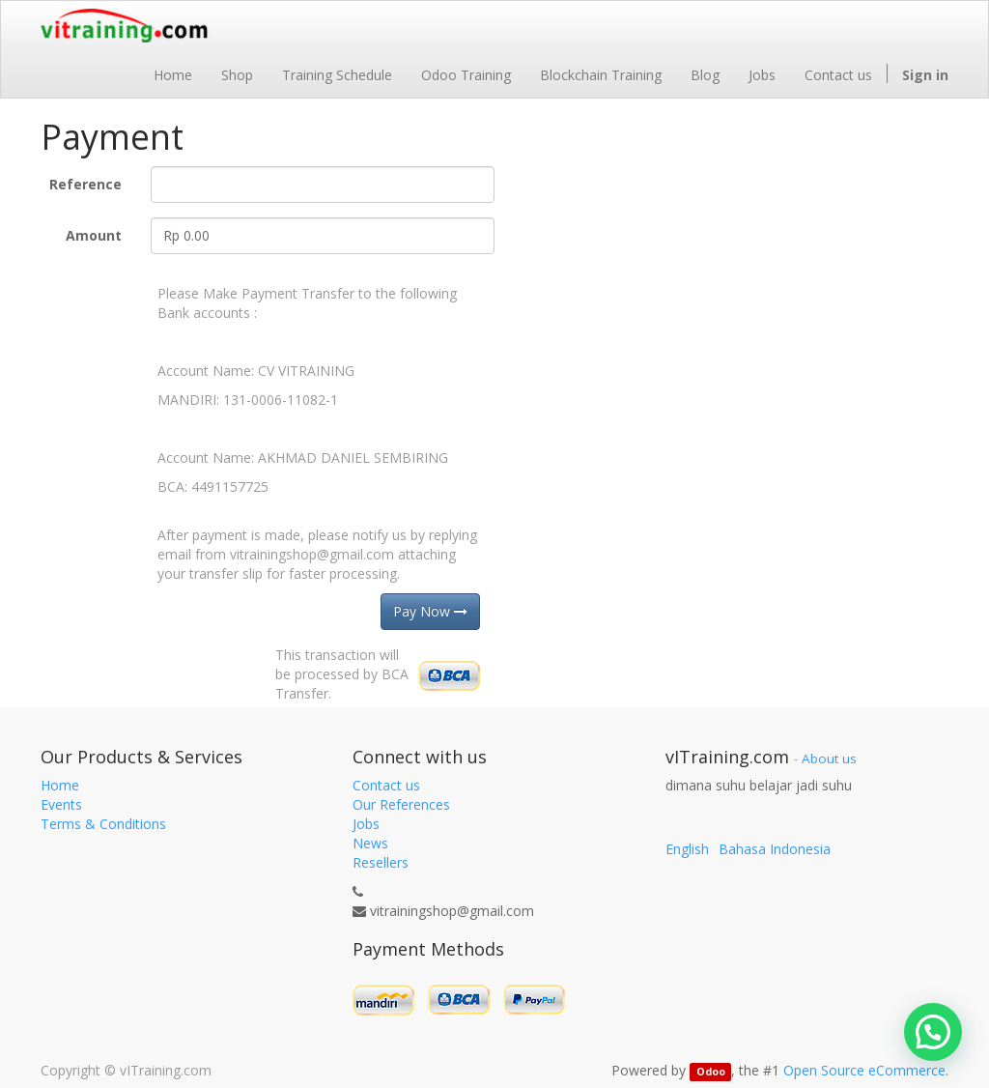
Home (60, 785)
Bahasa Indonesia (775, 849)
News (370, 843)
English (687, 849)
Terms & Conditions (103, 824)
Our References (401, 804)
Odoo (710, 1071)
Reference (85, 184)
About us (829, 758)
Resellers (381, 862)
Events (61, 804)
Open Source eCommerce (864, 1070)
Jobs (366, 824)
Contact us (386, 785)
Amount (94, 235)
